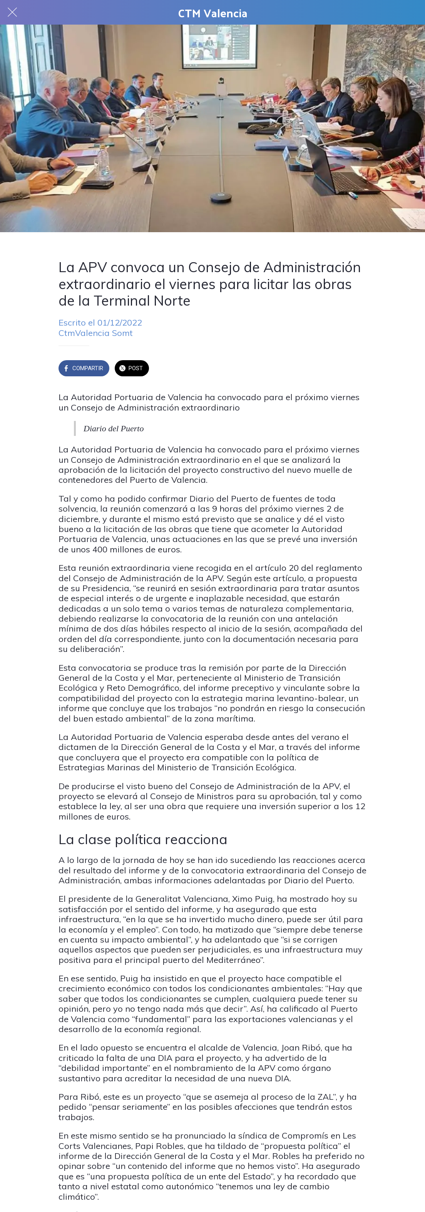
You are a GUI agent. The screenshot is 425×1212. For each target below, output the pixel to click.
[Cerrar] (12, 12)
